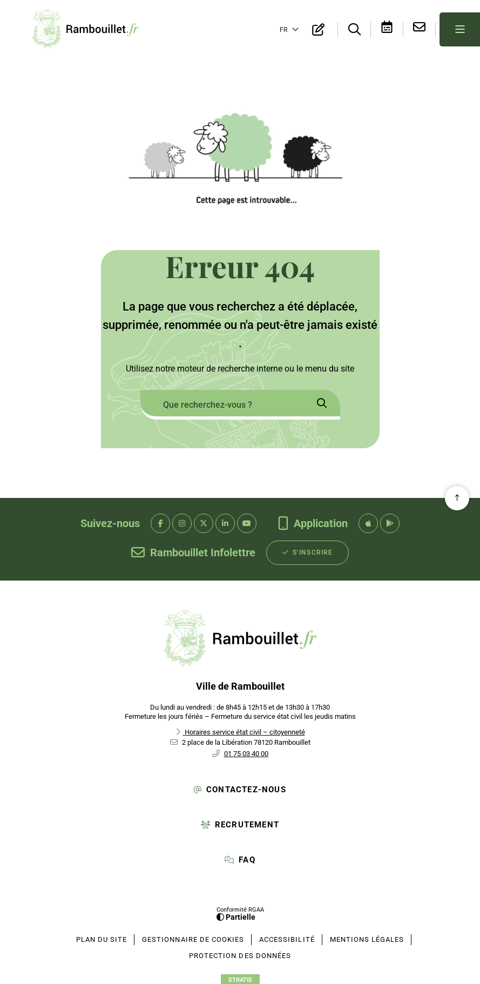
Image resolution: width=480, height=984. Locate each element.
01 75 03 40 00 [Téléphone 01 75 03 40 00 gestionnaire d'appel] (246, 751)
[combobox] (222, 402)
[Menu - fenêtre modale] (460, 28)
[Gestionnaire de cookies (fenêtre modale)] (193, 937)
